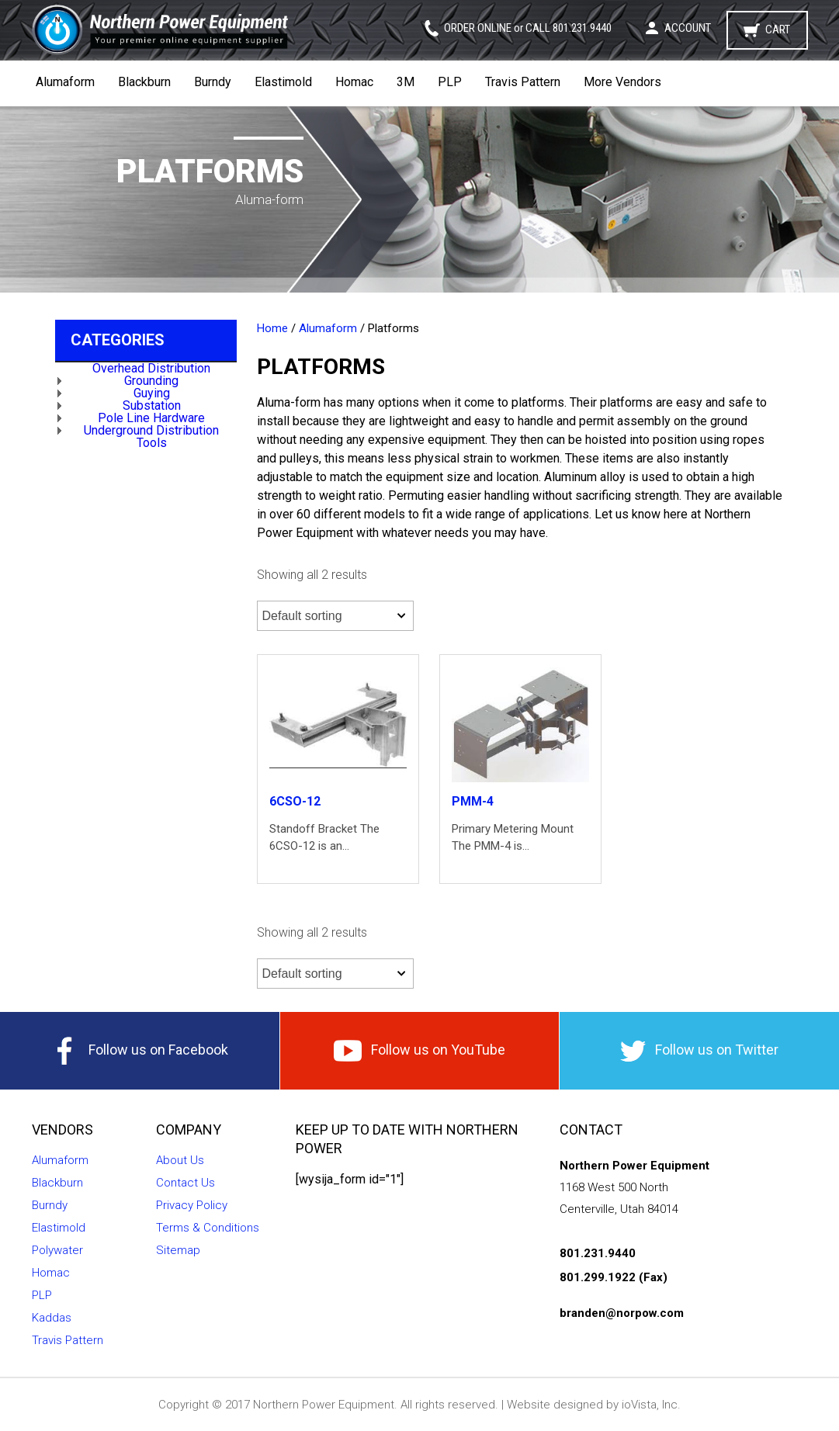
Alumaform (65, 81)
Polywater (57, 1250)
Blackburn (144, 81)
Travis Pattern (522, 81)
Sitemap (178, 1250)
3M (405, 81)
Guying (151, 393)
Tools (152, 442)
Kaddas (51, 1318)
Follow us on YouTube (419, 1051)
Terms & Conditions (207, 1228)
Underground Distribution (151, 430)
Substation (152, 405)
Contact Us (185, 1183)
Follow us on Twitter (699, 1051)
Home (272, 328)
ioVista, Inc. (651, 1405)
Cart (777, 29)
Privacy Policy (191, 1205)
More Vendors (622, 81)
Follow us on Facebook (139, 1051)
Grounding (151, 380)
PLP (450, 81)
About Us (180, 1160)
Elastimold (283, 81)
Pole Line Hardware (151, 418)
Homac (354, 81)
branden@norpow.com (622, 1313)
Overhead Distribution (151, 368)
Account (687, 28)
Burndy (212, 81)
